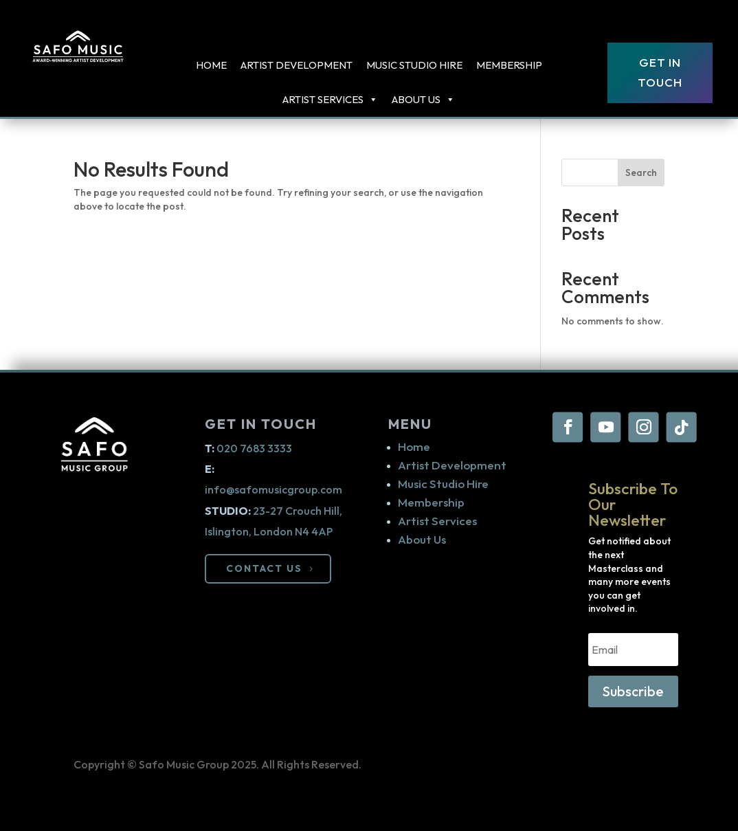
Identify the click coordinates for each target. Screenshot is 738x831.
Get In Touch (660, 72)
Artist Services (437, 520)
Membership (509, 64)
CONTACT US (264, 568)
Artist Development (297, 64)
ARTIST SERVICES (330, 99)
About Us (423, 99)
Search (641, 172)
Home (211, 64)
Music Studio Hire (414, 64)
